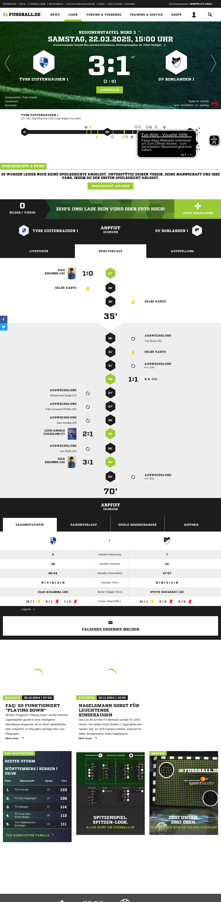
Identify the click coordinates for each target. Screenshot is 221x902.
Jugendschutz (72, 893)
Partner (101, 4)
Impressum (8, 893)
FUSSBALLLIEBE (37, 4)
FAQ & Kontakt (115, 4)
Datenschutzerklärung (27, 893)
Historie (191, 524)
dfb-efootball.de (56, 4)
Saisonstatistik (30, 524)
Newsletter (130, 4)
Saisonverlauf (83, 524)
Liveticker (109, 90)
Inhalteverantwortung (93, 893)
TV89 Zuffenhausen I (44, 79)
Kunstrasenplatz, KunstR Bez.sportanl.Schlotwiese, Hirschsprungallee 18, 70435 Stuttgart (110, 45)
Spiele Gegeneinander (137, 524)
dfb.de (22, 4)
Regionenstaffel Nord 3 (110, 32)
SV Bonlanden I (176, 79)
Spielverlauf (111, 251)
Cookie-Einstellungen (117, 893)
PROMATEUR (9, 4)
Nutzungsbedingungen (51, 893)
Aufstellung (182, 251)
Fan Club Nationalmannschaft (81, 4)
